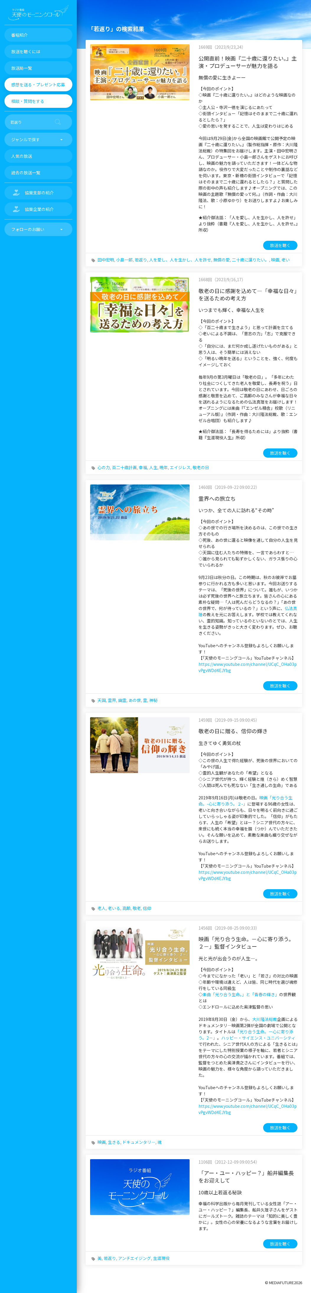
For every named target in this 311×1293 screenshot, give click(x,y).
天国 (101, 700)
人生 (153, 467)
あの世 (134, 700)
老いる (114, 908)
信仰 (147, 908)
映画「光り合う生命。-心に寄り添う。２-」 (245, 801)
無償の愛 (221, 260)
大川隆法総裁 (264, 1019)
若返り (141, 260)
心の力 (103, 467)
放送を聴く (280, 245)
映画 (275, 260)
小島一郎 (124, 260)
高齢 (126, 908)
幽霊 (122, 700)
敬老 (137, 908)
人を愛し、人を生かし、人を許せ (180, 260)
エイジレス (180, 467)
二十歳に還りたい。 (250, 260)
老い (285, 260)
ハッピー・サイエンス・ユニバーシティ (258, 1038)
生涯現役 (161, 1258)
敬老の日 (201, 467)
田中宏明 (105, 260)
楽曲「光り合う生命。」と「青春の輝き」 (241, 994)
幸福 (143, 467)
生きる (114, 1142)
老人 (101, 908)
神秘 (153, 700)
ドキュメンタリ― (138, 1142)
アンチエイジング (134, 1258)
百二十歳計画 (124, 467)
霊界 (112, 700)
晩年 (163, 467)
